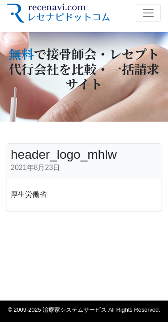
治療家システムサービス (75, 309)
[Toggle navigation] (148, 13)
